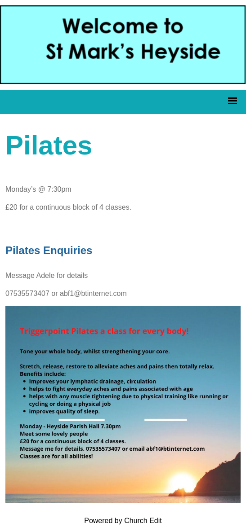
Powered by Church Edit (123, 520)
